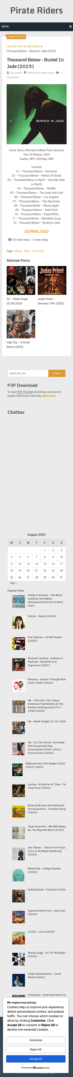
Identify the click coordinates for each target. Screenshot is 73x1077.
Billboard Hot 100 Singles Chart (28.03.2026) (45, 765)
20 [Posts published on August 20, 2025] (28, 570)
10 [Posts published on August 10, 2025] (61, 557)
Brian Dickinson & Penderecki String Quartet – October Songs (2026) (47, 808)
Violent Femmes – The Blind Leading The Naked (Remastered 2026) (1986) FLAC (45, 600)
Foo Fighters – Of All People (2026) (45, 639)
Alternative (33, 46)
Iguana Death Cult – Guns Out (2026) (46, 912)
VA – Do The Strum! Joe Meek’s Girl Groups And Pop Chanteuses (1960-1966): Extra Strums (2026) (47, 747)
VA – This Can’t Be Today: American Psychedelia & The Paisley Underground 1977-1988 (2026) (45, 705)
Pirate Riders (36, 10)
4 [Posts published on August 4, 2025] (11, 557)
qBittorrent (48, 395)
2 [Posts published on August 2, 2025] (53, 550)
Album (18, 251)
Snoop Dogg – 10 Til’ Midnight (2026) (46, 954)
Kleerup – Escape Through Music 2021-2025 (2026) (48, 681)
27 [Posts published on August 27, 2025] (28, 577)
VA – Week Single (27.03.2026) (48, 721)
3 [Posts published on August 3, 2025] (61, 550)
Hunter (18, 72)
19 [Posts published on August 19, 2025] (19, 570)
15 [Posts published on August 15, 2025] (44, 563)
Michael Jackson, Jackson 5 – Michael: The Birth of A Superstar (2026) (46, 661)
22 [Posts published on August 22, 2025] (44, 570)
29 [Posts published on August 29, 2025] (44, 577)
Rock (20, 46)
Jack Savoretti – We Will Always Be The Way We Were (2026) (47, 828)
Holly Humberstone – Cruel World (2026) (44, 975)
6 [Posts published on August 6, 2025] (28, 557)
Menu (5, 26)
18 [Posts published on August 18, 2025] (11, 570)
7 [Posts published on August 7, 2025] (36, 557)
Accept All (36, 1058)
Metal (44, 72)
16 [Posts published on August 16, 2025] (53, 563)
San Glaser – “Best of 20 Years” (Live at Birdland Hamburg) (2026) (47, 851)
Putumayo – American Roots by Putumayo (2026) (47, 996)
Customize (35, 1040)
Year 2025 (38, 251)
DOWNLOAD (37, 231)
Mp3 (27, 251)
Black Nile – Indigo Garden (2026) (44, 870)
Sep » (13, 582)
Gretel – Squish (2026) (42, 616)
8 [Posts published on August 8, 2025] (45, 557)
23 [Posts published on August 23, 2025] (53, 570)
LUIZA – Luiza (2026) (41, 931)
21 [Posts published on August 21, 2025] (36, 570)
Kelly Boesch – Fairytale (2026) (47, 889)
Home (10, 46)
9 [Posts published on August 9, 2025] (53, 557)
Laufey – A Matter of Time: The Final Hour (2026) (47, 786)
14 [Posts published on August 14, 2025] (36, 563)
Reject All (35, 1049)
